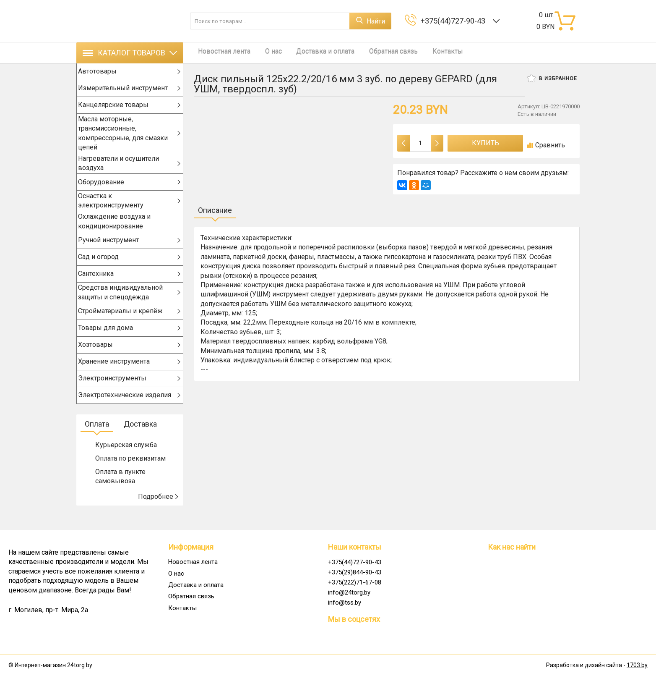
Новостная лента (220, 53)
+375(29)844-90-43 (354, 572)
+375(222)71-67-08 (354, 582)
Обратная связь (377, 53)
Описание (215, 210)
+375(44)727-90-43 (455, 20)
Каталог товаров (130, 52)
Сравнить (546, 145)
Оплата (97, 437)
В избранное (552, 78)
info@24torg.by (349, 592)
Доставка (140, 437)
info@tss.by (344, 602)
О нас (265, 53)
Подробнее (158, 510)
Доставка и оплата (313, 53)
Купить (485, 143)
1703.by (637, 665)
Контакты (427, 53)
